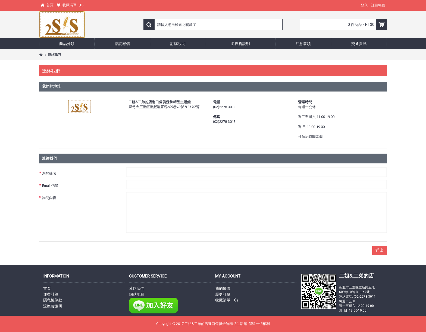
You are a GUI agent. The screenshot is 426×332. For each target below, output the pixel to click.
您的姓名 (49, 173)
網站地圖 (136, 294)
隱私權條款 (52, 300)
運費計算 (50, 294)
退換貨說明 (52, 306)
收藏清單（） (227, 300)
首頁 (47, 288)
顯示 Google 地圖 (148, 119)
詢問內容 (49, 198)
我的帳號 (222, 288)
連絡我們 (54, 55)
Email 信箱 (50, 186)
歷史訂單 (222, 294)
